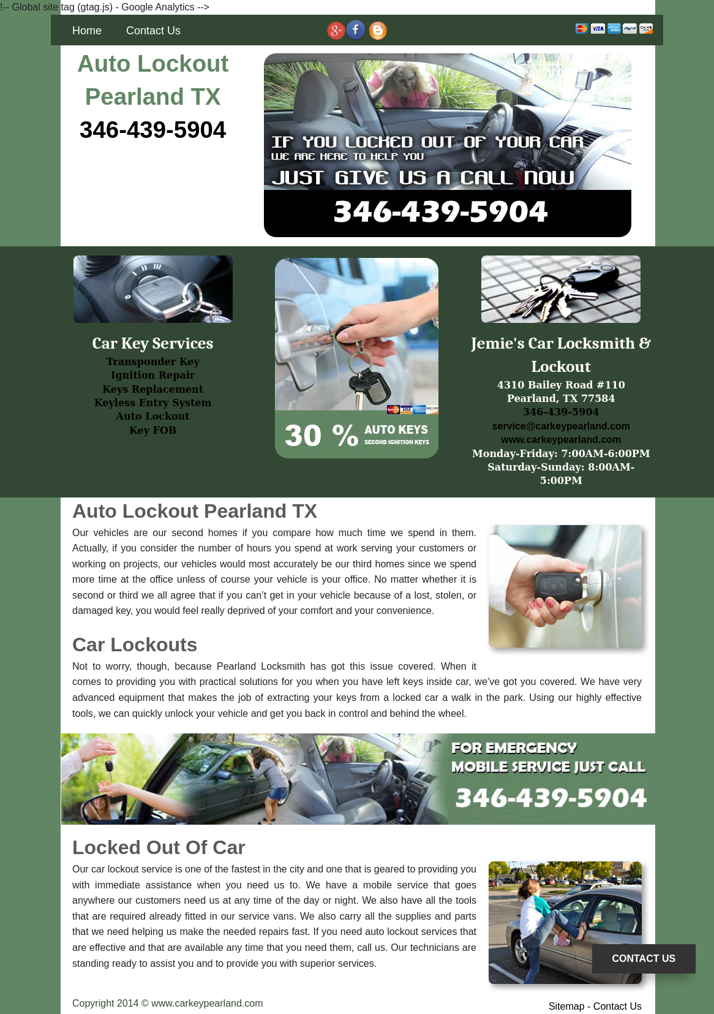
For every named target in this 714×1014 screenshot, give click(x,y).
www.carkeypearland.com (561, 439)
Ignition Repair (153, 375)
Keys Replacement (152, 389)
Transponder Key (153, 362)
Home (87, 30)
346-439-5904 (153, 129)
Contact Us (153, 30)
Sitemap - (571, 1006)
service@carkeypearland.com (561, 426)
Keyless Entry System (153, 403)
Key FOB (152, 430)
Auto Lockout (153, 416)
